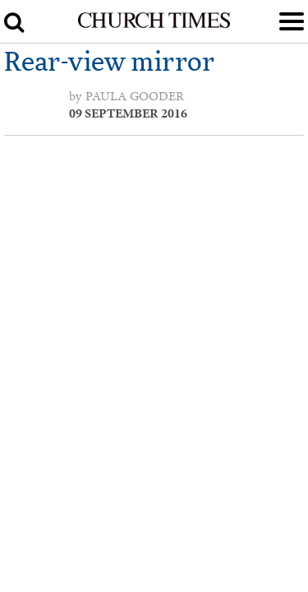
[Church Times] (153, 24)
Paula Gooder (134, 96)
